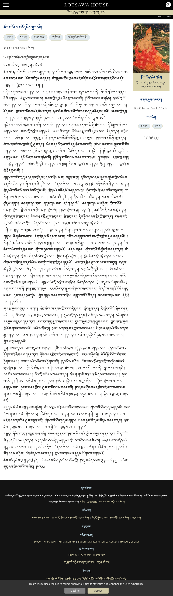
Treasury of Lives (130, 541)
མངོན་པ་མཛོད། (39, 37)
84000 (37, 541)
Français (20, 47)
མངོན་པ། (9, 37)
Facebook (85, 555)
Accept (98, 590)
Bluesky (72, 555)
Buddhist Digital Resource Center (97, 541)
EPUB (144, 126)
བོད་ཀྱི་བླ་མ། (56, 37)
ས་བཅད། (23, 37)
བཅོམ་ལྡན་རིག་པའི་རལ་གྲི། (77, 37)
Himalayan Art (66, 541)
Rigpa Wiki (49, 541)
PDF (157, 126)
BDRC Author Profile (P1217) (151, 108)
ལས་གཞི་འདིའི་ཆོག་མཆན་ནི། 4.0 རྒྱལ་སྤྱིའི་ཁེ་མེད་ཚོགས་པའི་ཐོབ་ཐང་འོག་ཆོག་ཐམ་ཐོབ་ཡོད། (86, 579)
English (8, 47)
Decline (75, 590)
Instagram (99, 555)
